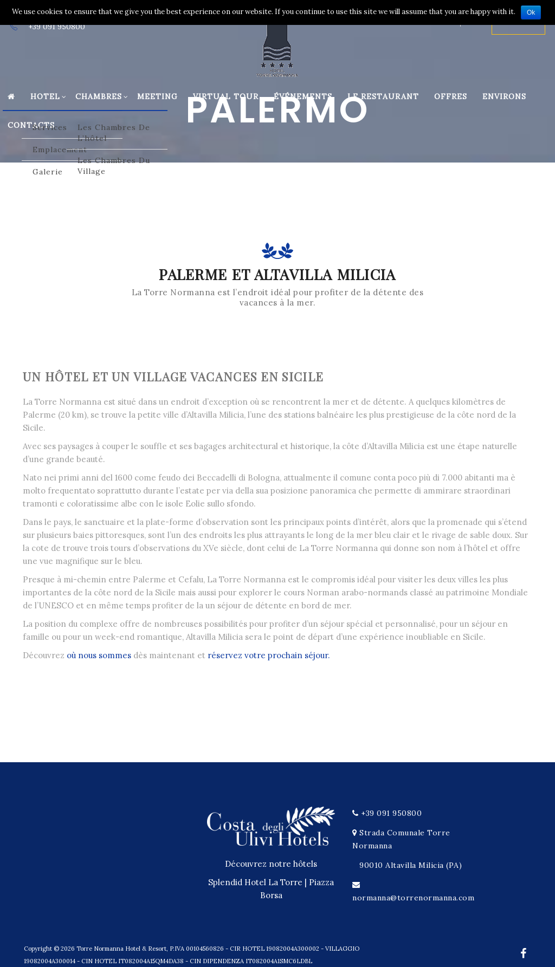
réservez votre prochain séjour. (269, 655)
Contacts (31, 125)
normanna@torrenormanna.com (413, 898)
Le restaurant (383, 96)
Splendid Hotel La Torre (255, 882)
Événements (303, 96)
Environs (504, 96)
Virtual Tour (226, 96)
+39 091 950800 (391, 813)
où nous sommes (99, 655)
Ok (531, 12)
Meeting (157, 96)
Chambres (101, 96)
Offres (450, 96)
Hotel (48, 96)
